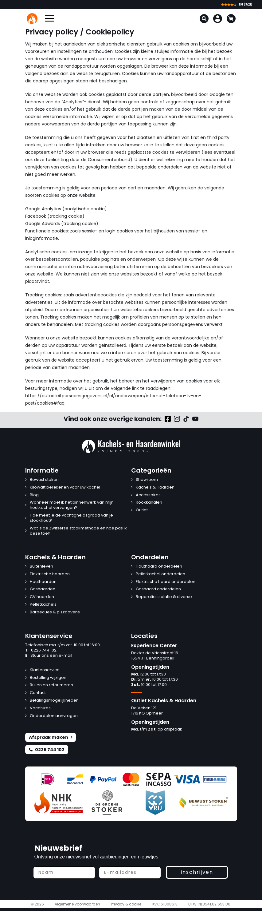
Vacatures (40, 708)
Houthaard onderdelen (159, 566)
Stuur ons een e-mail (48, 655)
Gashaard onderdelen (158, 589)
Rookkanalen (149, 502)
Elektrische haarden (50, 574)
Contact (38, 692)
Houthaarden (43, 581)
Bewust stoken (44, 479)
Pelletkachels (43, 604)
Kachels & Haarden (155, 487)
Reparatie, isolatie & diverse (164, 597)
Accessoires (148, 495)
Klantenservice (45, 670)
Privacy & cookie (126, 904)
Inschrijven (197, 872)
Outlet (142, 510)
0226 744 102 (41, 650)
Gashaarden (42, 589)
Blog (34, 495)
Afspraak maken (50, 737)
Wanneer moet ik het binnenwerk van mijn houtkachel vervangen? (72, 505)
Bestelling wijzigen (48, 677)
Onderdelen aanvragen (54, 716)
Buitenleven (41, 566)
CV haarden (42, 597)
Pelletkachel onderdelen (160, 574)
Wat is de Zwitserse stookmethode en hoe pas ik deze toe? (78, 531)
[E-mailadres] (130, 872)
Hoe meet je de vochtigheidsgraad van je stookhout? (71, 518)
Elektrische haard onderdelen (165, 581)
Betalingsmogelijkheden (54, 700)
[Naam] (64, 872)
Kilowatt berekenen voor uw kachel (65, 487)
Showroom (147, 479)
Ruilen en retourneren (51, 685)
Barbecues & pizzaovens (55, 612)
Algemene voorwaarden (77, 904)
